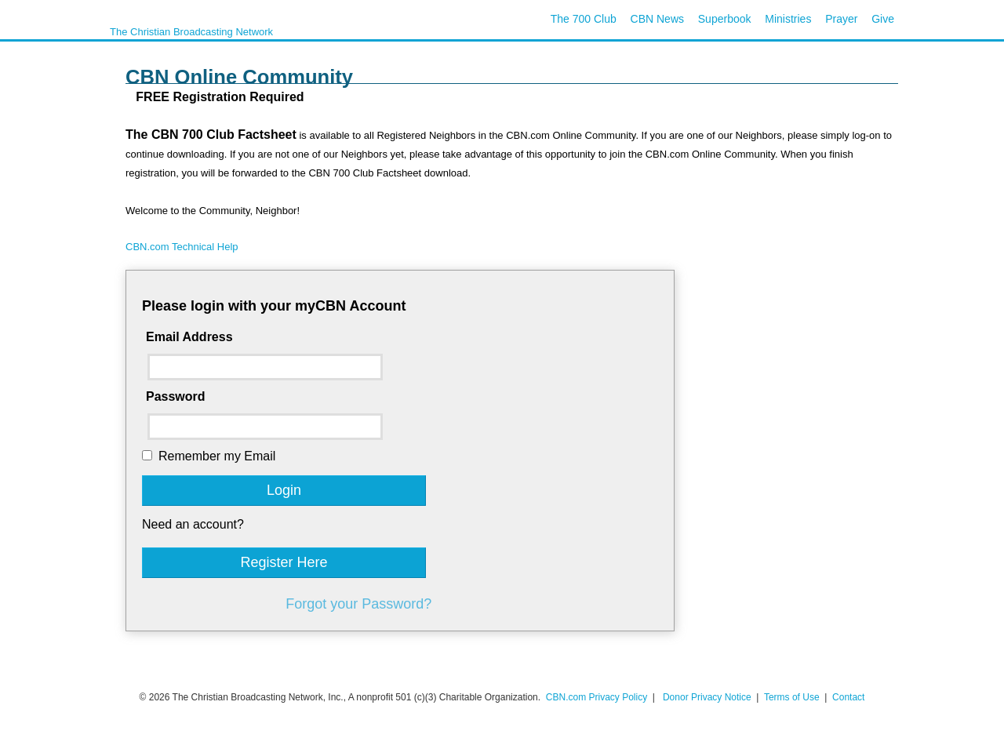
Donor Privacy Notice (707, 697)
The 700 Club (584, 19)
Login (284, 490)
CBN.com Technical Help (182, 247)
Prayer (841, 19)
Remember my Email (216, 456)
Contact (848, 697)
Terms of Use (793, 697)
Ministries (788, 19)
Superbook (724, 19)
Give (882, 19)
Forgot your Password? (358, 604)
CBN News (657, 19)
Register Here (283, 562)
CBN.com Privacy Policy (596, 697)
